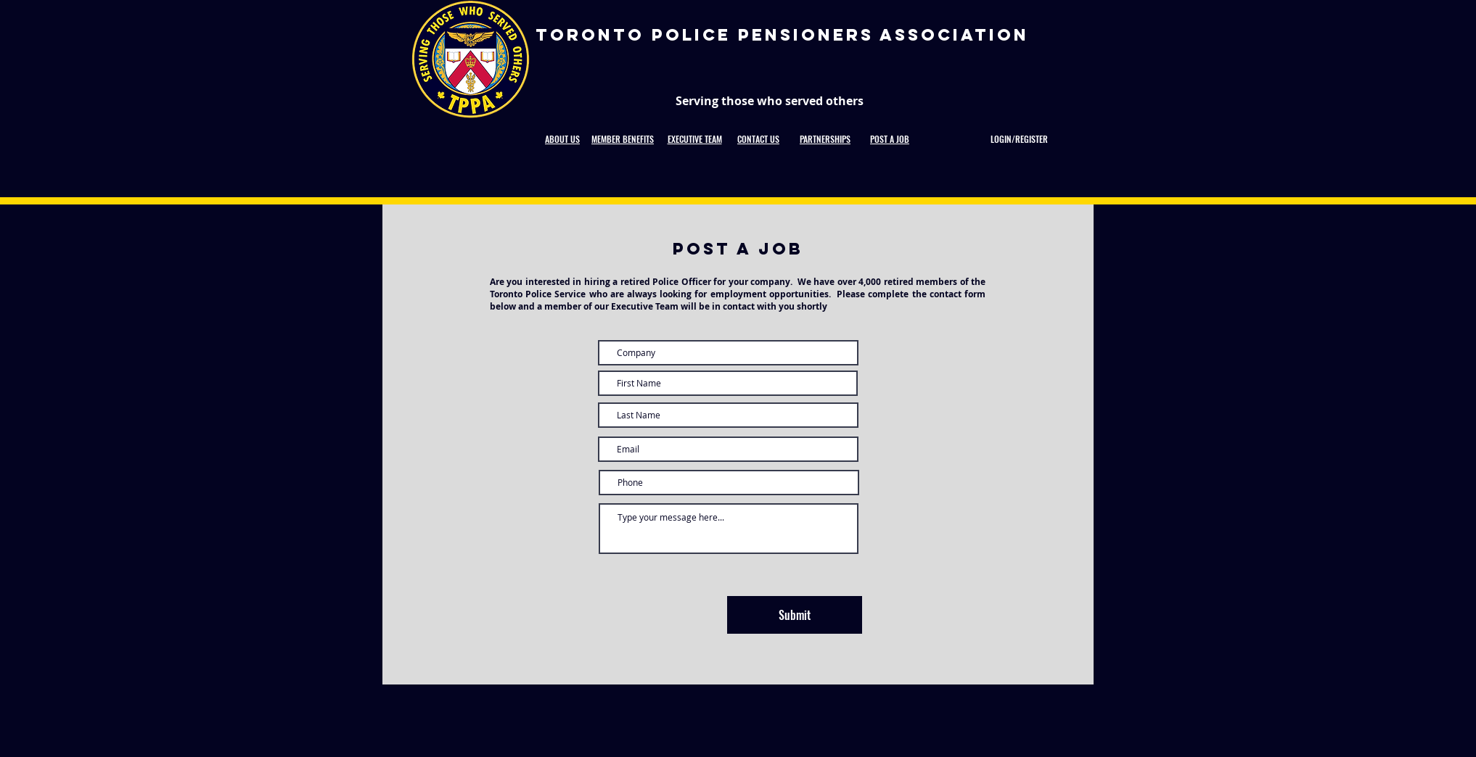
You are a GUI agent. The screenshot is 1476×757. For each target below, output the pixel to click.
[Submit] (794, 615)
